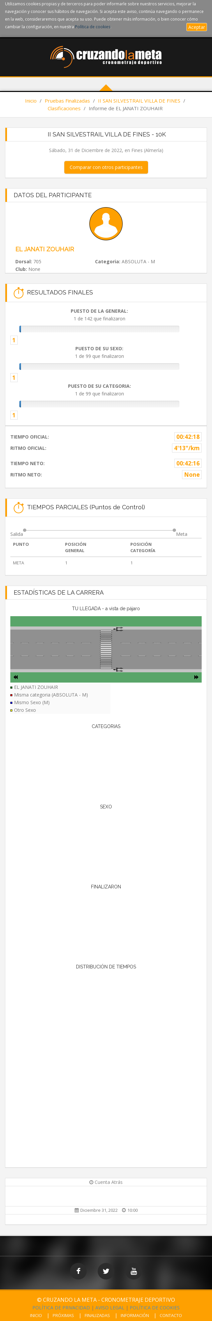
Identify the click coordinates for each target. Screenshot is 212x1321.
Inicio (31, 100)
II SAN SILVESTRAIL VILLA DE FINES (139, 100)
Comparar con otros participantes (106, 167)
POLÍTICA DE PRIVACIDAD (61, 1307)
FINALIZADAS (97, 1315)
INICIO (36, 1315)
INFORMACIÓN (135, 1315)
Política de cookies (92, 27)
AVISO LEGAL (109, 1307)
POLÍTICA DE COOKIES (155, 1307)
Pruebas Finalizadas (67, 100)
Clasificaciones (64, 108)
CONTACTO (171, 1315)
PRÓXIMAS (63, 1315)
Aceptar (196, 27)
